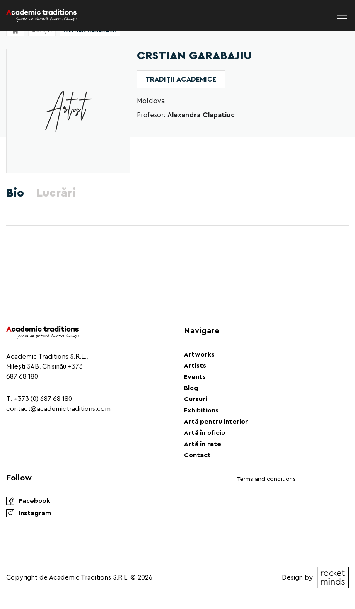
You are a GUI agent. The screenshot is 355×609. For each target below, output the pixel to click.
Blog (191, 388)
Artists (195, 365)
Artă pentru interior (216, 421)
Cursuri (195, 399)
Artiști (42, 30)
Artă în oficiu (204, 432)
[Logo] (41, 15)
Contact (197, 455)
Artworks (199, 354)
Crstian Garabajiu (89, 30)
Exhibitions (201, 410)
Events (195, 377)
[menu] (342, 15)
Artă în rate (202, 444)
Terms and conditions (266, 479)
